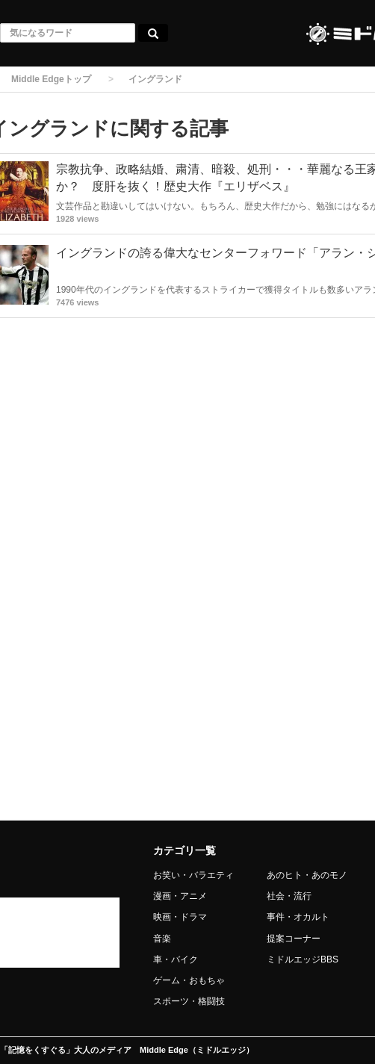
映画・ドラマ (180, 917)
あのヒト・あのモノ (307, 875)
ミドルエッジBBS (302, 959)
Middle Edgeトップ (51, 79)
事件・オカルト (298, 917)
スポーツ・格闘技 (189, 1001)
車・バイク (175, 959)
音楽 (162, 938)
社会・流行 (289, 896)
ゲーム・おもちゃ (189, 980)
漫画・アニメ (180, 896)
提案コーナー (293, 938)
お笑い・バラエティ (193, 875)
